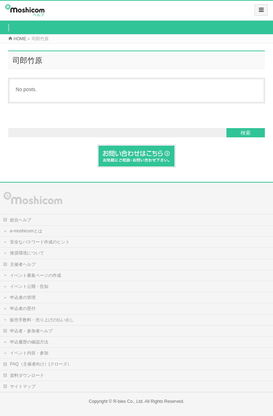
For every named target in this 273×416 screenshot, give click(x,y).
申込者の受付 (23, 308)
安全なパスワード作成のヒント (40, 241)
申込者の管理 (23, 297)
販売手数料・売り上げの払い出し (42, 319)
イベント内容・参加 (29, 353)
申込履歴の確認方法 (29, 341)
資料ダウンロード (27, 375)
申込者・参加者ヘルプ (31, 330)
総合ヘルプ (20, 219)
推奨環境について (27, 253)
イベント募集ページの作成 (35, 275)
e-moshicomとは (26, 230)
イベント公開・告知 (29, 286)
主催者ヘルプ (23, 264)
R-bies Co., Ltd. (128, 401)
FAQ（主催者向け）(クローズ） (40, 364)
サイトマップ (23, 386)
